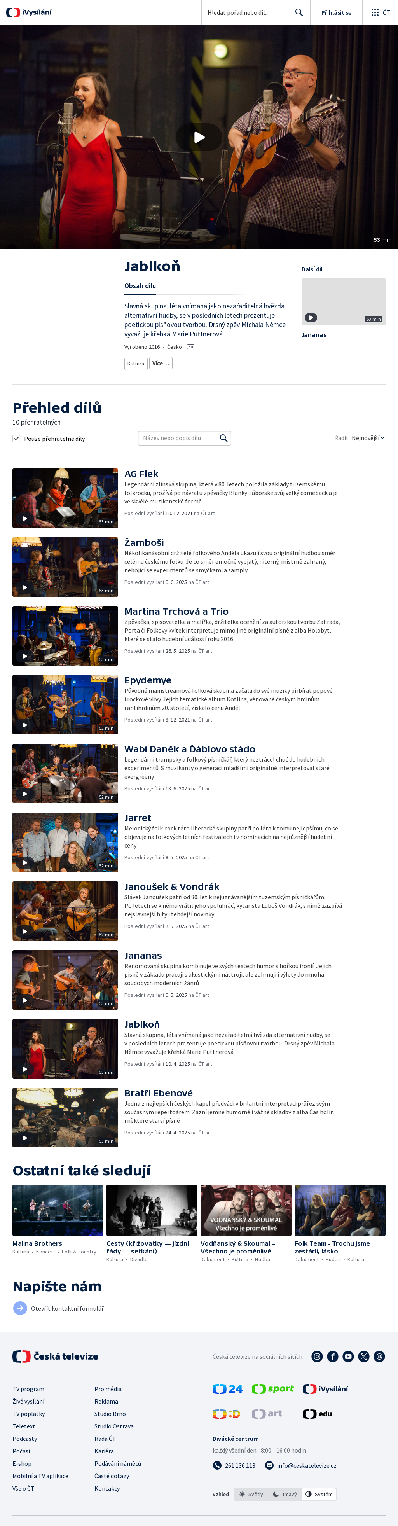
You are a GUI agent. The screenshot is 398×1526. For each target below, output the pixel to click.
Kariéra (104, 1448)
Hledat (297, 15)
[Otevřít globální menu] (380, 12)
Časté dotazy (111, 1473)
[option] (251, 1491)
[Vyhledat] (224, 435)
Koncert (163, 362)
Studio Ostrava (114, 1423)
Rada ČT (105, 1435)
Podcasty (24, 1435)
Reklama (106, 1398)
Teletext (23, 1423)
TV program (28, 1386)
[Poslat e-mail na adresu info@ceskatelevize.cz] (301, 1462)
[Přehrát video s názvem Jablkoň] (199, 137)
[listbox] (285, 1491)
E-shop (21, 1460)
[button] (199, 137)
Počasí (21, 1448)
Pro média (108, 1386)
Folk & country (197, 362)
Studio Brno (110, 1410)
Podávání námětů (117, 1460)
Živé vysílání (28, 1398)
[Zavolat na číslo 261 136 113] (234, 1462)
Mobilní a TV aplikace (40, 1473)
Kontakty (107, 1485)
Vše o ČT (23, 1485)
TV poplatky (28, 1410)
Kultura (137, 362)
